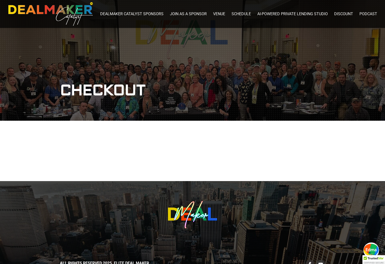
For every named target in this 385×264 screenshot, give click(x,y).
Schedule (241, 14)
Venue (219, 14)
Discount (343, 14)
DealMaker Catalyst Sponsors (132, 14)
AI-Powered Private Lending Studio (292, 14)
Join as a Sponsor (188, 14)
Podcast (368, 14)
